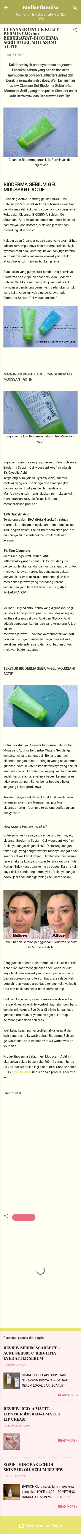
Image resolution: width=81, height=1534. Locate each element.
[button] (75, 30)
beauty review (23, 1217)
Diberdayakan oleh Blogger (40, 1526)
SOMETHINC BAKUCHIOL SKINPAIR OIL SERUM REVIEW (33, 1467)
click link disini (21, 1072)
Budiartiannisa (40, 7)
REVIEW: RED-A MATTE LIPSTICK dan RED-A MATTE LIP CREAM (31, 1414)
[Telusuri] (75, 8)
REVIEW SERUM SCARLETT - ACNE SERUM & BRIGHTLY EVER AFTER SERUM (31, 1353)
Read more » (68, 1395)
